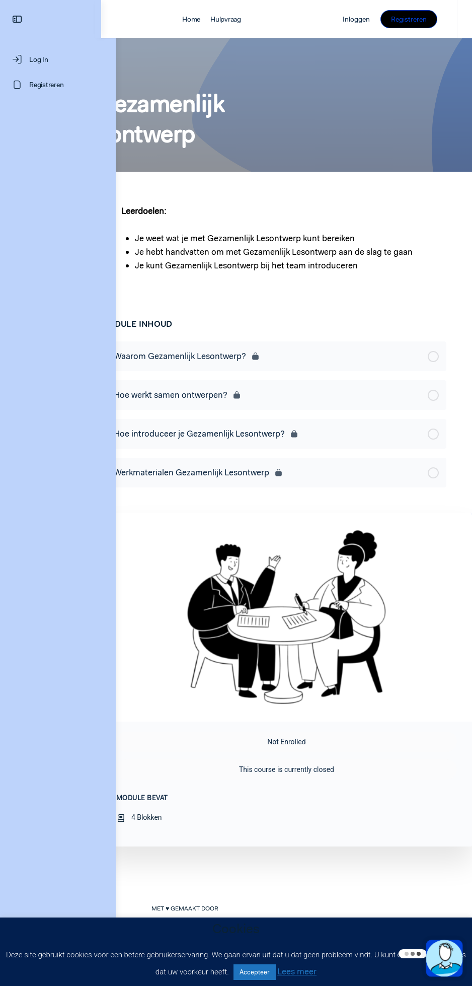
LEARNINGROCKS (202, 914)
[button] (444, 958)
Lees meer (297, 971)
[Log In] (58, 59)
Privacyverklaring (382, 914)
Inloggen (370, 19)
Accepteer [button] (255, 972)
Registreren (423, 19)
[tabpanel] (282, 240)
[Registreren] (58, 84)
